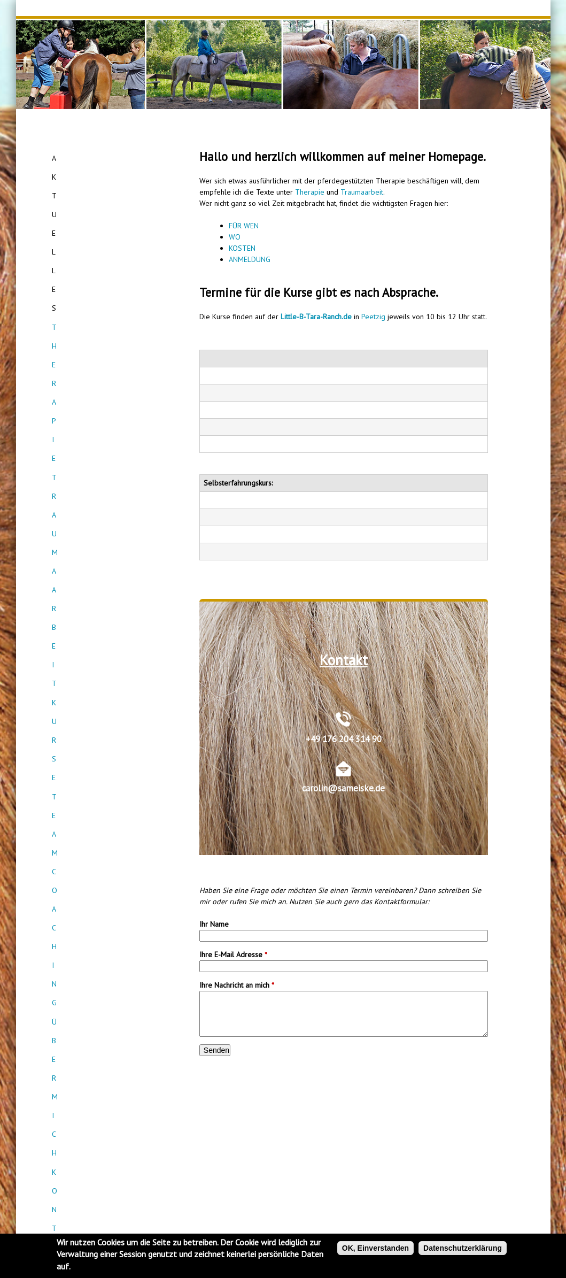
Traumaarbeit (107, 197)
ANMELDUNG (249, 259)
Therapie (309, 192)
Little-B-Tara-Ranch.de (316, 316)
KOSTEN (242, 248)
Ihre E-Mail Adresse (233, 954)
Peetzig (373, 316)
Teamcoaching (106, 235)
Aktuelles (106, 158)
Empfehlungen (106, 293)
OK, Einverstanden (375, 1248)
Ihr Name (214, 924)
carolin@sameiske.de (343, 788)
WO (235, 237)
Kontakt (106, 274)
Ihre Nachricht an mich (236, 985)
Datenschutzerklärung (462, 1248)
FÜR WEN (244, 225)
